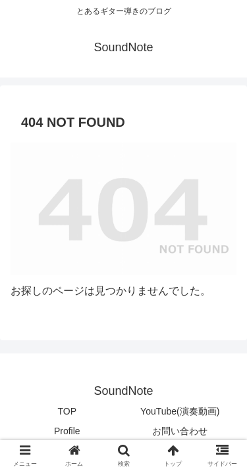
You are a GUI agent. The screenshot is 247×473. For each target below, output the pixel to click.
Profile (67, 431)
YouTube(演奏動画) (179, 411)
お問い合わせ (179, 431)
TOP (66, 411)
